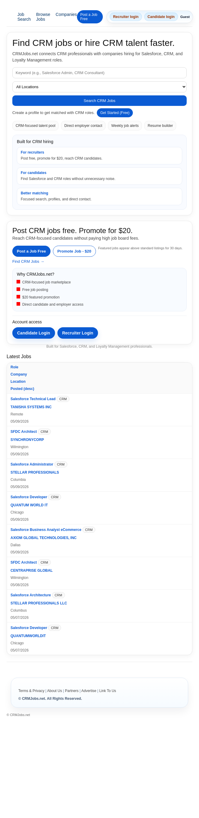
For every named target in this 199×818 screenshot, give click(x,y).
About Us (54, 691)
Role (14, 367)
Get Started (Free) (114, 113)
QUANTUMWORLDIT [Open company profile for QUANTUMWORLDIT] (28, 636)
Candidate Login (33, 333)
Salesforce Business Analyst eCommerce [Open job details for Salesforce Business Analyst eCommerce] (46, 530)
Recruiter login (126, 17)
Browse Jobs (43, 17)
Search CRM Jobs (99, 100)
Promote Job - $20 (74, 251)
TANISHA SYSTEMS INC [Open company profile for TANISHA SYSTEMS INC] (31, 407)
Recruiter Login (77, 333)
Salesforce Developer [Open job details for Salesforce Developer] (29, 497)
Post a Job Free (88, 17)
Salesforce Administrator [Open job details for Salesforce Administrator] (32, 464)
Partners (71, 691)
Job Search (24, 17)
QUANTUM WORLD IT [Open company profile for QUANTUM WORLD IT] (29, 505)
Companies (66, 14)
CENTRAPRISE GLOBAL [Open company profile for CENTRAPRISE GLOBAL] (32, 570)
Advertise (88, 691)
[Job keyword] (99, 72)
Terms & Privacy (31, 691)
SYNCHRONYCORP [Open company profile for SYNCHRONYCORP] (27, 440)
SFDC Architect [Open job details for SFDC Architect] (24, 432)
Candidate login (161, 17)
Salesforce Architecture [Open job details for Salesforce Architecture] (31, 595)
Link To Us (107, 691)
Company (19, 374)
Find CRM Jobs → (28, 261)
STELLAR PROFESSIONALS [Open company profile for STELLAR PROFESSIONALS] (35, 472)
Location (18, 381)
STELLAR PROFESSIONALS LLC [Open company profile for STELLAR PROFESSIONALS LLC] (39, 603)
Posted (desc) (22, 389)
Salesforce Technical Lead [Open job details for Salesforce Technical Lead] (33, 399)
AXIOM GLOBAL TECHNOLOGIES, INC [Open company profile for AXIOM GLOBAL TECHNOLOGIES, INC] (44, 538)
